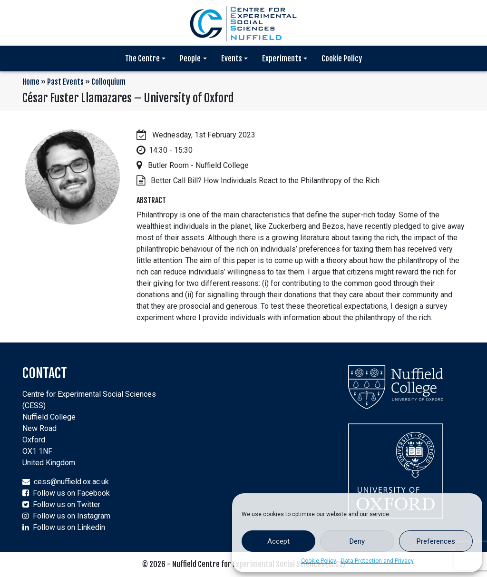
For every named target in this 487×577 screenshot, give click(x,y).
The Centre (142, 58)
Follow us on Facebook (71, 493)
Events (231, 58)
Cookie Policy (318, 560)
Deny (357, 541)
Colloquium (108, 82)
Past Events (65, 82)
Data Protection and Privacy (377, 560)
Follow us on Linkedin (69, 527)
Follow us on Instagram (71, 515)
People (190, 58)
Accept (278, 541)
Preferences (436, 541)
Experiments (282, 58)
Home (30, 82)
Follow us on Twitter (66, 504)
